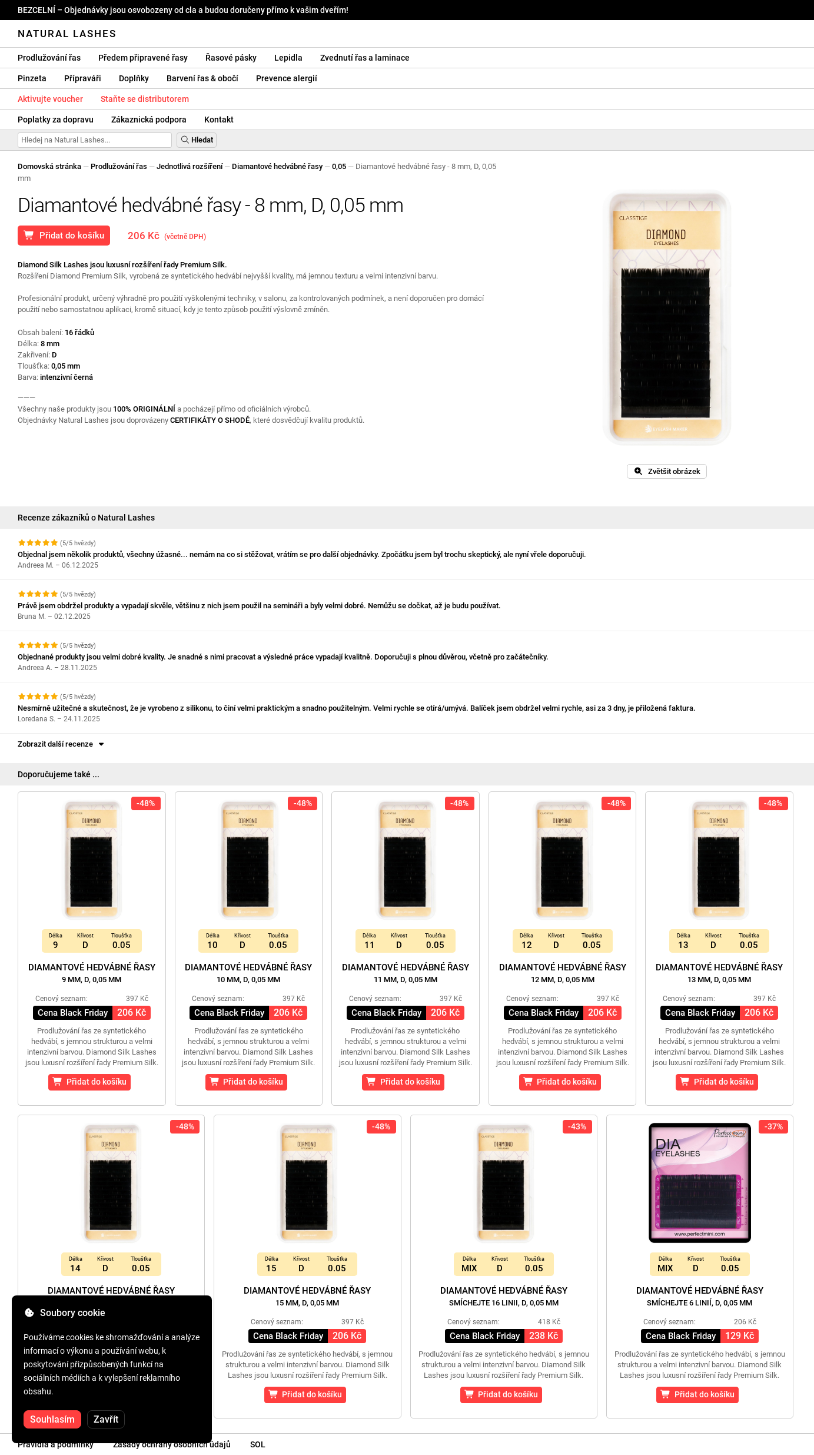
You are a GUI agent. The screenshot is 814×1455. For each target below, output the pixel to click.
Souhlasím (52, 1419)
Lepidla (288, 57)
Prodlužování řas (49, 57)
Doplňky (134, 78)
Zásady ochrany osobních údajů (172, 1444)
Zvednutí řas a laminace (365, 57)
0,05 (339, 166)
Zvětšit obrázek (666, 471)
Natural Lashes (67, 33)
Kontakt (219, 119)
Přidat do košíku (64, 235)
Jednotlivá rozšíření (189, 166)
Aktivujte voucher (50, 99)
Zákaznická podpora (149, 119)
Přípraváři (82, 78)
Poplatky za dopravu (56, 119)
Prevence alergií (286, 78)
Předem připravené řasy (143, 57)
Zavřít (106, 1419)
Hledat (196, 139)
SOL (257, 1444)
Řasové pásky (231, 57)
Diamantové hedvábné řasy (277, 166)
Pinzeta (32, 78)
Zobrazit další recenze (62, 744)
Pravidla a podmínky (56, 1444)
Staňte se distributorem (145, 99)
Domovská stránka (49, 166)
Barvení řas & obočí (202, 78)
